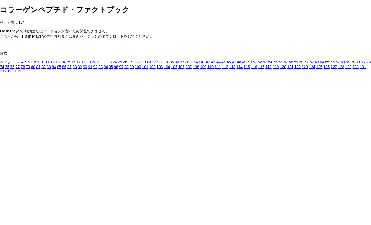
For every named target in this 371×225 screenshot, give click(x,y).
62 (312, 62)
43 (213, 62)
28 (135, 62)
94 (106, 67)
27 (130, 62)
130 (356, 67)
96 (116, 67)
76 (12, 67)
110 (210, 67)
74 (2, 67)
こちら (5, 36)
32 (156, 62)
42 (208, 62)
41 (203, 62)
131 (363, 67)
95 (111, 67)
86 (64, 67)
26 (125, 62)
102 (152, 67)
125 (319, 67)
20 (94, 62)
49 (244, 62)
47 (234, 62)
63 (317, 62)
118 (268, 67)
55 (275, 62)
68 (343, 62)
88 (75, 67)
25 (120, 62)
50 (250, 62)
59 (296, 62)
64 (322, 62)
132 (3, 71)
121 (290, 67)
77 (18, 67)
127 (334, 67)
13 (58, 62)
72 (364, 62)
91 (90, 67)
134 (17, 71)
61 (307, 62)
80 (33, 67)
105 (174, 67)
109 (203, 67)
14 (63, 62)
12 (53, 62)
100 (138, 67)
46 (229, 62)
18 (83, 62)
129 (348, 67)
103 (160, 67)
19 (89, 62)
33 (161, 62)
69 (348, 62)
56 (280, 62)
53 (265, 62)
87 (69, 67)
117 (261, 67)
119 (276, 67)
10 (42, 62)
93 (101, 67)
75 (7, 67)
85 (59, 67)
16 (73, 62)
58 (291, 62)
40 (197, 62)
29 (140, 62)
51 (255, 62)
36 (177, 62)
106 (181, 67)
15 (68, 62)
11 (47, 62)
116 (254, 67)
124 (312, 67)
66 (332, 62)
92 (95, 67)
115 (247, 67)
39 (193, 62)
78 (23, 67)
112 (225, 67)
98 (126, 67)
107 (189, 67)
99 (132, 67)
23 (110, 62)
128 (341, 67)
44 (218, 62)
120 (283, 67)
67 (337, 62)
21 (99, 62)
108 (196, 67)
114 (240, 67)
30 (146, 62)
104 (167, 67)
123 (305, 67)
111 (218, 67)
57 (286, 62)
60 (301, 62)
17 (78, 62)
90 (85, 67)
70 (353, 62)
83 (49, 67)
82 (43, 67)
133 (10, 71)
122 (297, 67)
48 (239, 62)
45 (223, 62)
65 (327, 62)
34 (167, 62)
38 (187, 62)
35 (172, 62)
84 (54, 67)
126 (327, 67)
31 (151, 62)
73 (369, 62)
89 (80, 67)
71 (358, 62)
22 (104, 62)
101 (145, 67)
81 (38, 67)
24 (115, 62)
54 (270, 62)
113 (232, 67)
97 (121, 67)
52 (260, 62)
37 (182, 62)
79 (28, 67)
